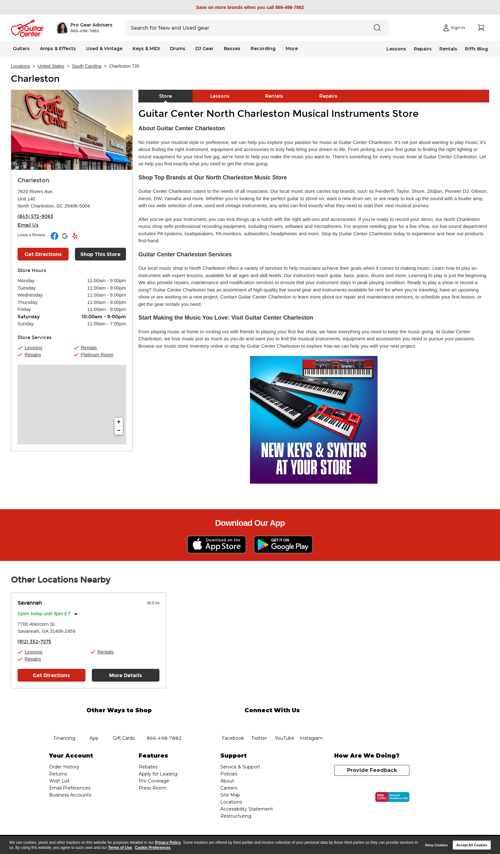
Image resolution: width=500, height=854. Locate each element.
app (94, 722)
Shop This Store (100, 254)
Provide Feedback (372, 770)
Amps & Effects (58, 48)
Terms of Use (120, 847)
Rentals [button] (89, 347)
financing (64, 722)
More (292, 48)
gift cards (123, 722)
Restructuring (235, 816)
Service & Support (240, 767)
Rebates (148, 767)
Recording (263, 48)
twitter (259, 722)
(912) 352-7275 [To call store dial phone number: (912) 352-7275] (34, 642)
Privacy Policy (168, 842)
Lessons (396, 49)
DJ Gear (204, 48)
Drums (177, 48)
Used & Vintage (104, 48)
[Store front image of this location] (71, 130)
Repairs (423, 49)
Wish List (59, 781)
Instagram (311, 722)
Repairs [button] (33, 354)
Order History (64, 767)
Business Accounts (70, 795)
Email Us (28, 225)
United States (51, 66)
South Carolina (87, 66)
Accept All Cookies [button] (471, 845)
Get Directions (51, 675)
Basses (232, 48)
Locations (20, 66)
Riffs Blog (476, 49)
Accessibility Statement (246, 809)
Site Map (230, 795)
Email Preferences (69, 788)
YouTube (285, 722)
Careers (228, 788)
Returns (58, 774)
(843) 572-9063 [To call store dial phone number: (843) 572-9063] (35, 216)
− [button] (119, 431)
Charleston (35, 78)
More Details (125, 675)
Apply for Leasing (158, 774)
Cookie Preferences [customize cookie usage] (153, 847)
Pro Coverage (154, 781)
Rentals (448, 49)
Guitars (21, 48)
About (227, 781)
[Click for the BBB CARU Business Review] (392, 797)
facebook (232, 722)
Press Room (152, 788)
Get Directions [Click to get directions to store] (43, 254)
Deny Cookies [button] (436, 845)
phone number (164, 722)
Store (165, 96)
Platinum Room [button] (97, 354)
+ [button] (119, 422)
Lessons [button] (33, 347)
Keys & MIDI (146, 48)
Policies (228, 774)
